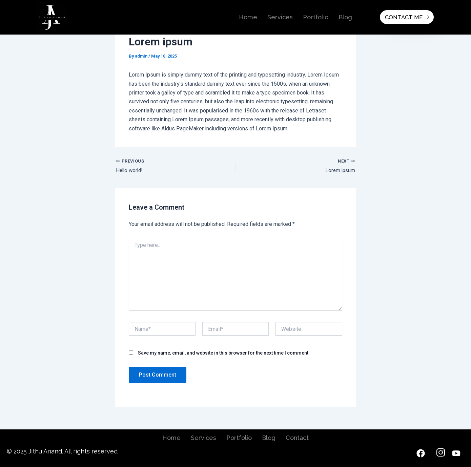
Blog (345, 17)
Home (248, 17)
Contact (297, 437)
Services (280, 17)
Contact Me (405, 17)
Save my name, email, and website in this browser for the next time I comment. (224, 354)
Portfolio (315, 17)
